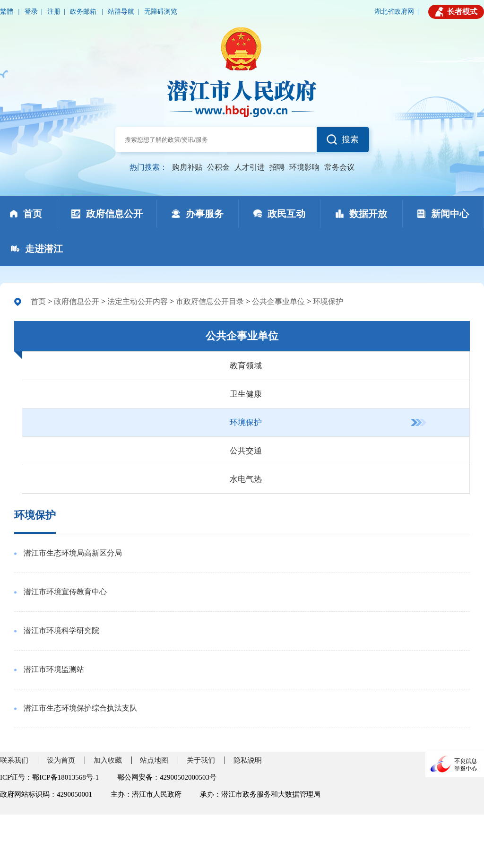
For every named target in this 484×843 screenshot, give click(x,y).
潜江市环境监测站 (54, 669)
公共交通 (246, 450)
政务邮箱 (84, 11)
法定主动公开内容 (137, 301)
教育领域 (246, 365)
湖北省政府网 (394, 11)
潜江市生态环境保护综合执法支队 (80, 708)
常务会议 (339, 167)
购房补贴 (187, 167)
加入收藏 (108, 760)
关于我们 (201, 760)
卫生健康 (246, 394)
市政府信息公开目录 (210, 301)
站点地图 (154, 760)
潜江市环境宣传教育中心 (65, 592)
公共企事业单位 (278, 301)
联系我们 (14, 760)
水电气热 (246, 479)
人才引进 (249, 167)
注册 (53, 11)
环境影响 (304, 167)
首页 (38, 301)
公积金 (218, 167)
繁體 (7, 11)
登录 (31, 11)
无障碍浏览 (160, 11)
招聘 (277, 167)
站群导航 (121, 11)
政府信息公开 (76, 301)
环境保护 (328, 301)
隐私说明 (247, 760)
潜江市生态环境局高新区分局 (73, 553)
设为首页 (61, 760)
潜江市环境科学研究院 (61, 630)
